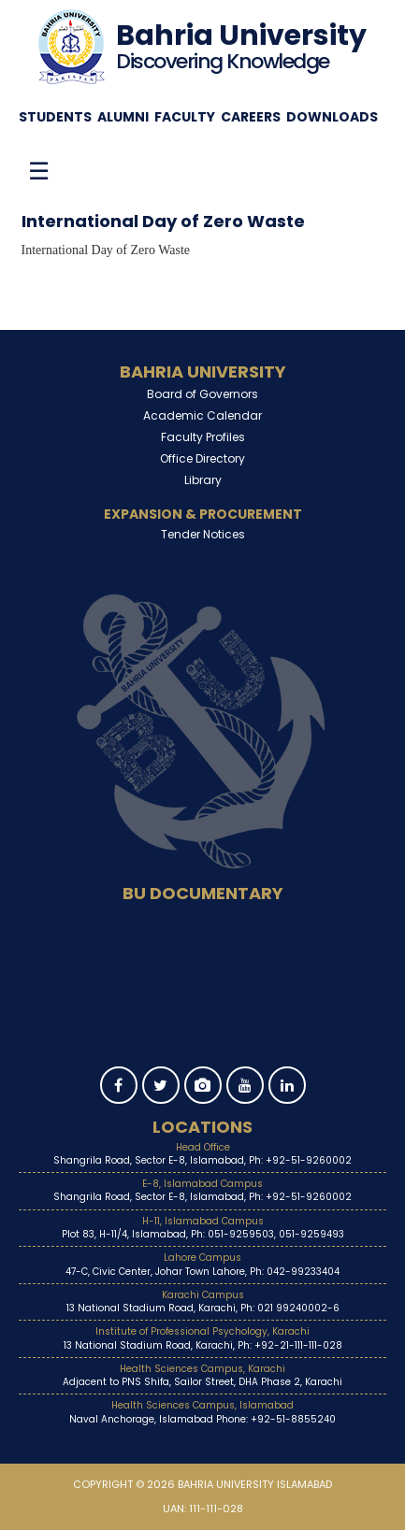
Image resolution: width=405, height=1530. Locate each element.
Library (203, 480)
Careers (251, 116)
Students (55, 116)
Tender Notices (203, 534)
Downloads (332, 116)
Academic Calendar (202, 415)
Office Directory (202, 458)
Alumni (123, 116)
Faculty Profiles (203, 437)
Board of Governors (202, 394)
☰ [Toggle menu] (39, 171)
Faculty (184, 116)
